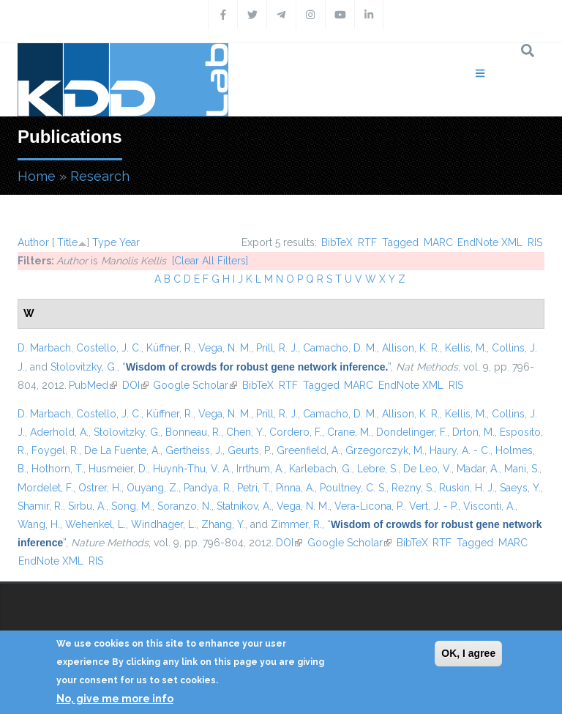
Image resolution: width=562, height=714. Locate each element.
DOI (135, 385)
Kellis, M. (466, 348)
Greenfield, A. (308, 450)
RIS (535, 242)
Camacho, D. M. (340, 348)
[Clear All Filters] (210, 261)
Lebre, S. (377, 469)
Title (67, 242)
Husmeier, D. (118, 469)
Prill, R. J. (277, 348)
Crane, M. (349, 432)
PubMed (93, 385)
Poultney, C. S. (353, 488)
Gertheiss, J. (193, 450)
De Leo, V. (427, 469)
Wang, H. (39, 524)
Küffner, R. (169, 348)
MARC (438, 242)
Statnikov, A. (244, 506)
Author (33, 242)
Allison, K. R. (411, 348)
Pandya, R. (208, 488)
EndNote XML (489, 242)
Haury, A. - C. (460, 450)
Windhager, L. (163, 524)
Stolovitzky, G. (83, 367)
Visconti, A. (489, 506)
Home (37, 176)
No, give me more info (114, 698)
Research (100, 176)
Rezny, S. (412, 488)
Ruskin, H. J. (467, 488)
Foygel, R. (55, 450)
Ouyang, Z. (153, 488)
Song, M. (131, 506)
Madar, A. (478, 469)
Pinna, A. (295, 488)
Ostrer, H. (99, 488)
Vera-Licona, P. (369, 506)
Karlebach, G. (320, 469)
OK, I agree (468, 653)
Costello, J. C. (108, 348)
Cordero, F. (295, 432)
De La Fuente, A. (122, 450)
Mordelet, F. (45, 488)
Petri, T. (254, 488)
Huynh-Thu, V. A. (192, 469)
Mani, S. (521, 469)
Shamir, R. (40, 506)
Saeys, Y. (520, 488)
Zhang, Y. (223, 524)
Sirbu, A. (87, 506)
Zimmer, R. (296, 524)
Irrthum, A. (260, 469)
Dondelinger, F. (411, 432)
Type (104, 242)
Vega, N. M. (224, 348)
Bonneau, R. (193, 432)
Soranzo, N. (184, 506)
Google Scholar (195, 385)
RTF (367, 242)
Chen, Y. (245, 432)
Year (129, 242)
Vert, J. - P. (433, 506)
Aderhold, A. (59, 432)
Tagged (400, 242)
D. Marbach (44, 348)
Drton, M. (473, 432)
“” (256, 367)
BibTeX (337, 242)
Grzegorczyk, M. (384, 450)
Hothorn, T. (57, 469)
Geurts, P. (249, 450)
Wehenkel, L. (95, 524)
